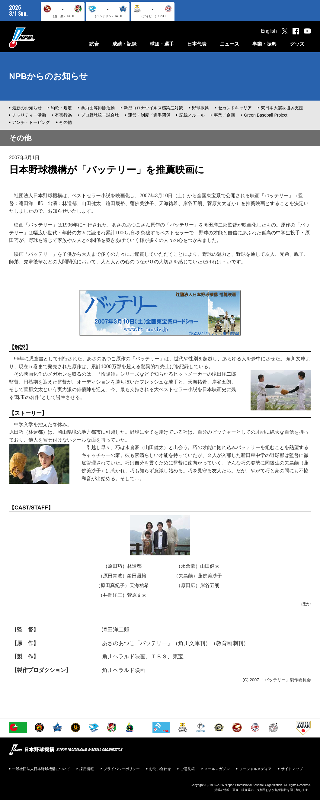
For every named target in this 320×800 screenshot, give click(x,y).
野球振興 (200, 107)
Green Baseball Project (265, 115)
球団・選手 (162, 44)
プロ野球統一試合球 (100, 115)
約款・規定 (61, 107)
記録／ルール (192, 115)
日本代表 (196, 44)
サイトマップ (292, 769)
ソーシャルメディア (255, 769)
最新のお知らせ (27, 107)
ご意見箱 (187, 769)
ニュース (229, 44)
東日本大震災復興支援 (282, 107)
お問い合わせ (160, 769)
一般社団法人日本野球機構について (41, 769)
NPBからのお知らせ (48, 76)
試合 (94, 44)
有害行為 (63, 115)
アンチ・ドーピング (31, 122)
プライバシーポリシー (122, 769)
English (269, 31)
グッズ (297, 44)
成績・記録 (124, 44)
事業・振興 (264, 44)
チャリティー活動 (29, 115)
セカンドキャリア (235, 107)
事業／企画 (224, 115)
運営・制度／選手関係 (149, 115)
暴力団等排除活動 (98, 107)
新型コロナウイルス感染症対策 (153, 107)
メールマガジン (217, 769)
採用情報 (86, 769)
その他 (65, 122)
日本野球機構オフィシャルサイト (37, 38)
